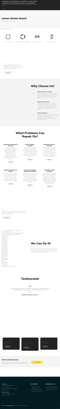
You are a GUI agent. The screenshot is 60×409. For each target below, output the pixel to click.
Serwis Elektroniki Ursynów (52, 388)
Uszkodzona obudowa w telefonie (10, 145)
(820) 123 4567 (26, 344)
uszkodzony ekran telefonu (49, 170)
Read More (10, 161)
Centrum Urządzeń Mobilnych (8, 405)
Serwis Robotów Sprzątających (23, 41)
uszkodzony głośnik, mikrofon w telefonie (30, 170)
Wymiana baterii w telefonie (49, 145)
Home (3, 21)
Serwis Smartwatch (51, 41)
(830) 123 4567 (45, 343)
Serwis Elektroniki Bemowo (52, 389)
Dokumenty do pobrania (37, 391)
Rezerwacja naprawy (36, 388)
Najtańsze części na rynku (43, 101)
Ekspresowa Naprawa (42, 112)
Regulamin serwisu (36, 386)
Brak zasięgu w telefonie (30, 145)
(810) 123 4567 (7, 343)
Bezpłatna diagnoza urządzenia (44, 91)
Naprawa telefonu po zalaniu (10, 170)
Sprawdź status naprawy (37, 389)
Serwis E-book (8, 41)
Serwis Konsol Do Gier (37, 41)
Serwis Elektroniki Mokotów (52, 386)
